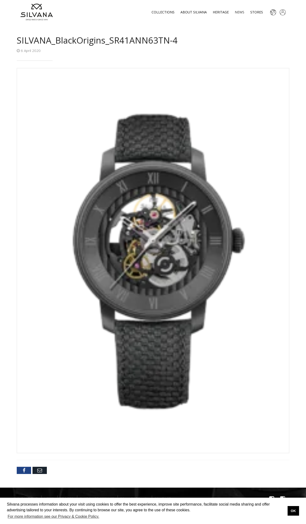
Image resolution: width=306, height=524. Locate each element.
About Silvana (193, 12)
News (239, 12)
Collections (163, 12)
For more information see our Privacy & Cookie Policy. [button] (53, 516)
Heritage (221, 12)
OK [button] (293, 511)
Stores (256, 12)
